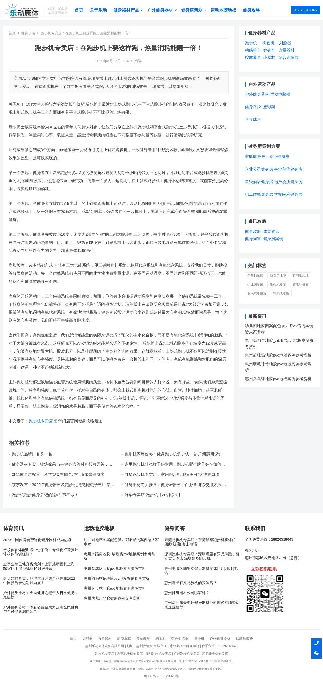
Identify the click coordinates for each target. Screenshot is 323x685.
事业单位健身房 (288, 169)
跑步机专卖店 (41, 421)
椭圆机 (160, 639)
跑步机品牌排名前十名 (32, 454)
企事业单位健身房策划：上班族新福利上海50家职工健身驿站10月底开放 (39, 566)
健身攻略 (258, 10)
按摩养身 (143, 639)
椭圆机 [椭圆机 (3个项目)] (268, 43)
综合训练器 (179, 639)
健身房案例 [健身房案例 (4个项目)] (273, 238)
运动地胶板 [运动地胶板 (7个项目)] (280, 94)
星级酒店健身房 (259, 181)
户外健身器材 (167, 10)
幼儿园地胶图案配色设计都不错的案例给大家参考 (121, 542)
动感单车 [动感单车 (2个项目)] (253, 50)
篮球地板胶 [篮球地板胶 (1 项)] (300, 285)
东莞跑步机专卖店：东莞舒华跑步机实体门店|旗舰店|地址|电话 (200, 542)
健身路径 (253, 106)
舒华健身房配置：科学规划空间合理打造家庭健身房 (58, 474)
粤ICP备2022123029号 (161, 676)
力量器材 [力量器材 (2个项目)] (286, 50)
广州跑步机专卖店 (186, 653)
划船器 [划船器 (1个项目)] (285, 43)
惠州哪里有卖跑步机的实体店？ (190, 583)
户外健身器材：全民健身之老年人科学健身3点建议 (40, 595)
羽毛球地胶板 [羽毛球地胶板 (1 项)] (257, 293)
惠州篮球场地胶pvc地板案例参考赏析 (278, 355)
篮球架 (269, 106)
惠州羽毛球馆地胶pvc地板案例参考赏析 (117, 579)
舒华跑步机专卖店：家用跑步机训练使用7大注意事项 (172, 474)
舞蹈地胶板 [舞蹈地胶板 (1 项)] (281, 293)
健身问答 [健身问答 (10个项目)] (253, 238)
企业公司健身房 (259, 169)
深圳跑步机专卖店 (158, 653)
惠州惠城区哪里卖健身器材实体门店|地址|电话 (201, 571)
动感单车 (124, 639)
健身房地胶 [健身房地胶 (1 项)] (278, 276)
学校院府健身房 (288, 194)
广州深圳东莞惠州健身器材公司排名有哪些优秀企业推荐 (201, 605)
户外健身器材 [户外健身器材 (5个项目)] (257, 94)
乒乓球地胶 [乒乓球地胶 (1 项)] (255, 276)
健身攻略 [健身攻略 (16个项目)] (253, 231)
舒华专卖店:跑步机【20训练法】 (154, 494)
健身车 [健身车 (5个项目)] (269, 50)
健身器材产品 (133, 10)
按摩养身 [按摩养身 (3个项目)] (253, 57)
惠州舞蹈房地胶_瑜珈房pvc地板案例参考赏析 (119, 556)
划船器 (87, 639)
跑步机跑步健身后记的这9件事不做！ (45, 494)
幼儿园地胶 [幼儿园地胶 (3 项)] (255, 285)
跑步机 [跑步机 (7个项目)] (251, 43)
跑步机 (199, 639)
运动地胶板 (244, 639)
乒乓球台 (253, 119)
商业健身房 (279, 156)
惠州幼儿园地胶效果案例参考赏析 (112, 598)
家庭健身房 (255, 156)
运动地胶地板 (231, 10)
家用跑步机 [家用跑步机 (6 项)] (300, 276)
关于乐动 (105, 10)
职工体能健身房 (259, 194)
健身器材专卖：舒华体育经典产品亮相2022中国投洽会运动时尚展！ (39, 581)
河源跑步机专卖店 (215, 653)
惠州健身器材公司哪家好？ (186, 593)
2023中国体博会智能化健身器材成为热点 (37, 540)
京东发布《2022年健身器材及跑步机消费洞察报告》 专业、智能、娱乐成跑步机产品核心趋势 (61, 487)
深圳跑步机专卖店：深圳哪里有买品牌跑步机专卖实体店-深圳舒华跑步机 (201, 556)
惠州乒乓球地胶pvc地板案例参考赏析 (278, 378)
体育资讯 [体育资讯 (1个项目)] (271, 231)
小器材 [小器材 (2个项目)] (269, 57)
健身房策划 (199, 10)
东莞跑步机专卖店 (130, 653)
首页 (86, 10)
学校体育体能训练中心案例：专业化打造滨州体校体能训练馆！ (40, 552)
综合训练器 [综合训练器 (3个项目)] (288, 57)
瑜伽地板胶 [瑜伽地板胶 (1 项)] (278, 285)
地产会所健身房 (288, 181)
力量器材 (105, 639)
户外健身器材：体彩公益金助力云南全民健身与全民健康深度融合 (40, 609)
